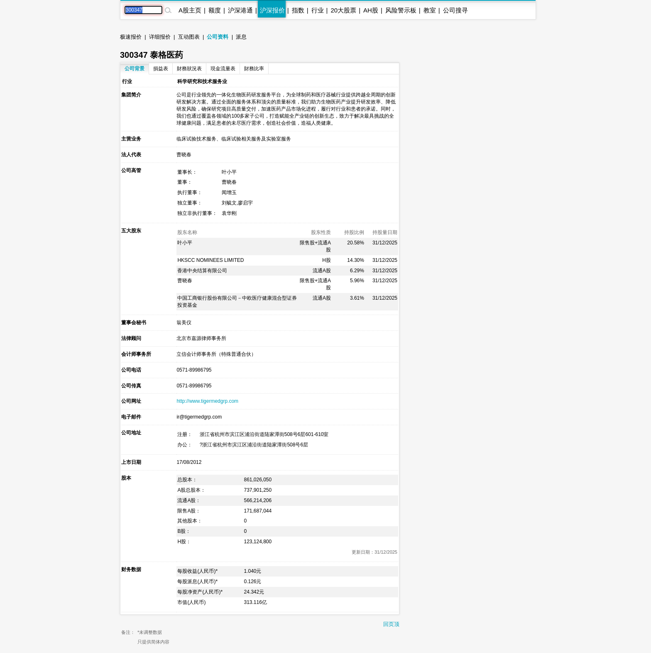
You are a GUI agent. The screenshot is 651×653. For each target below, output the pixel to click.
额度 (214, 10)
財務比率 (254, 68)
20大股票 (343, 10)
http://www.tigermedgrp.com (207, 401)
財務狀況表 (189, 68)
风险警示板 (400, 10)
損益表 (160, 68)
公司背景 (134, 68)
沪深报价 (272, 10)
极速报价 (131, 37)
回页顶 (391, 624)
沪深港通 (240, 10)
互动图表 (189, 37)
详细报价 (160, 37)
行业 (317, 10)
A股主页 (190, 10)
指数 (298, 10)
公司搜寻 (455, 10)
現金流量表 (222, 68)
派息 (241, 37)
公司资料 (217, 37)
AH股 (370, 10)
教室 (429, 10)
